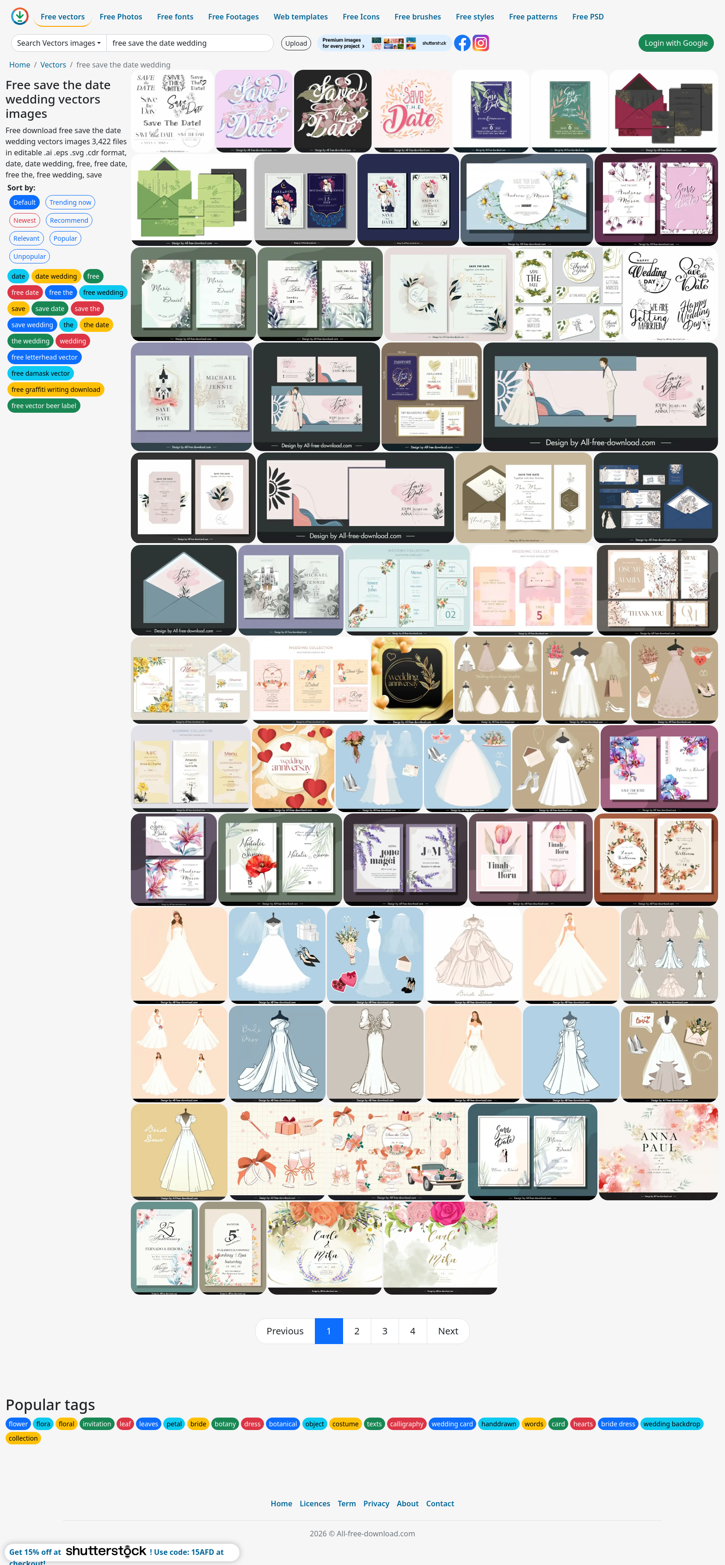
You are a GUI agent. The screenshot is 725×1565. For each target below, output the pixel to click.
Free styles (475, 17)
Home (20, 65)
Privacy (376, 1503)
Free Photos (120, 17)
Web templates (301, 17)
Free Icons (361, 17)
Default (24, 202)
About (407, 1503)
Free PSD (588, 17)
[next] (448, 1331)
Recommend (69, 220)
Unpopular (29, 256)
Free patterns (533, 17)
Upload (296, 43)
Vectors (53, 65)
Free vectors (63, 17)
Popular (65, 238)
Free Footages (233, 17)
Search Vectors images (56, 43)
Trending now (70, 202)
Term (347, 1503)
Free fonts (175, 17)
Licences (315, 1503)
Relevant (26, 238)
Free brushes (417, 17)
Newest (24, 220)
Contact (440, 1503)
